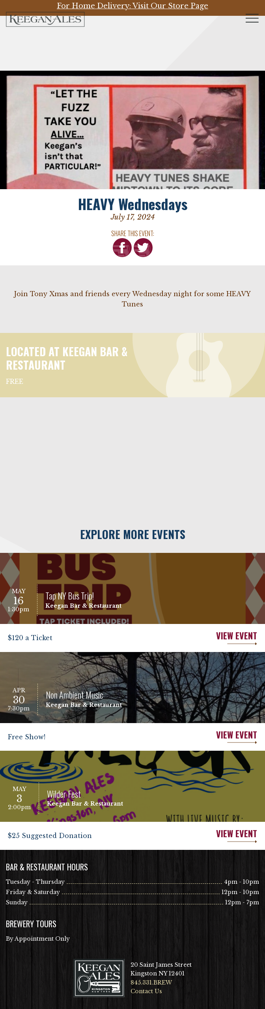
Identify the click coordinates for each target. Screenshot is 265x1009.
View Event (194, 638)
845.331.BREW (151, 982)
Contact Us (146, 991)
